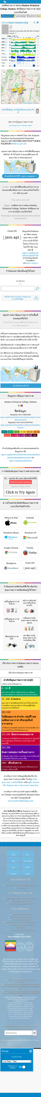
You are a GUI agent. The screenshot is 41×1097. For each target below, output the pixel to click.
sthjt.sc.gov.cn (19, 143)
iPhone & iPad (11, 521)
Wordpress (11, 566)
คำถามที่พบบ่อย (20, 909)
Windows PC (30, 536)
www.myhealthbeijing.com (20, 800)
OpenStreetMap (27, 103)
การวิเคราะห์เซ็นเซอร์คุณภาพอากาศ (21, 903)
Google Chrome (11, 551)
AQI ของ (19, 23)
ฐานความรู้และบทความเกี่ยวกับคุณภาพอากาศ (21, 898)
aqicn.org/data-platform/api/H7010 (30, 254)
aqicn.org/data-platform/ (20, 460)
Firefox (30, 551)
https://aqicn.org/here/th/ (20, 200)
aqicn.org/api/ (31, 263)
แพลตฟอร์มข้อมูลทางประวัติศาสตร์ (21, 930)
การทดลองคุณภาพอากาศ (21, 901)
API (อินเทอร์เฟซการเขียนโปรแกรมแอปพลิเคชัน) (22, 926)
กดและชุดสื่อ (21, 887)
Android (30, 521)
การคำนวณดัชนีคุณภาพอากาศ (21, 917)
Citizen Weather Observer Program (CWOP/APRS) (21, 981)
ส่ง (34, 1032)
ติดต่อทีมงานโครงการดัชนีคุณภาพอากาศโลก (21, 885)
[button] (20, 92)
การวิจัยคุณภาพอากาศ (20, 893)
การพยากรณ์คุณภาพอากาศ (21, 919)
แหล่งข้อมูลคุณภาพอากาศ (21, 914)
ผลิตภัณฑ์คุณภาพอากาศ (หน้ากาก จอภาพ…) (21, 922)
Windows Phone (11, 536)
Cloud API (30, 566)
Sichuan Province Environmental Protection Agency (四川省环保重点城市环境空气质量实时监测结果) (20, 986)
